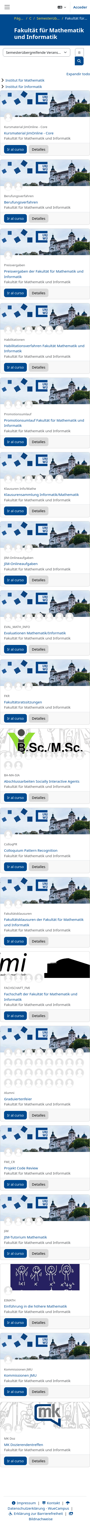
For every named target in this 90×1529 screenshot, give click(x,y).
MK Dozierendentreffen (23, 1444)
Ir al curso (15, 149)
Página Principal (19, 18)
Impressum (23, 1502)
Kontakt (51, 1502)
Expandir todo (78, 73)
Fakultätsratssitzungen (23, 702)
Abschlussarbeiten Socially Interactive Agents (41, 781)
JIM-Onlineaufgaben (21, 563)
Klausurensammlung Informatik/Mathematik (41, 494)
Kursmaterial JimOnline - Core (29, 133)
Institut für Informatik (23, 86)
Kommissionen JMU (20, 1375)
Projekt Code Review (21, 1168)
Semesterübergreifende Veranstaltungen (48, 18)
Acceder (80, 7)
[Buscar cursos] (79, 52)
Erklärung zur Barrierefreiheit (35, 1513)
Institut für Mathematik (24, 80)
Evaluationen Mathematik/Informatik (35, 633)
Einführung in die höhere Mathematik (35, 1306)
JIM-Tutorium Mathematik (25, 1237)
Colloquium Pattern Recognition (30, 850)
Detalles (38, 149)
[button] (62, 7)
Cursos (30, 18)
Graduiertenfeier (18, 1099)
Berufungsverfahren (21, 202)
